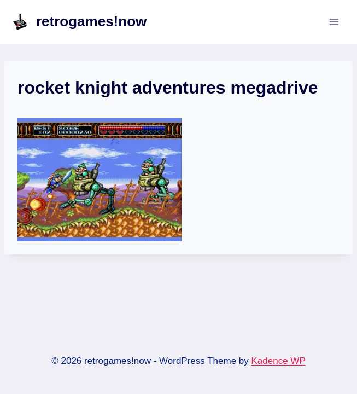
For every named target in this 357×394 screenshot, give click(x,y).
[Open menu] (334, 21)
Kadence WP (278, 361)
